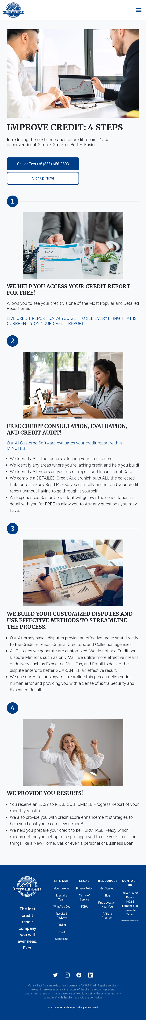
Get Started (107, 888)
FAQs (62, 931)
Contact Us (61, 938)
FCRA (84, 906)
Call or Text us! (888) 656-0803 (43, 164)
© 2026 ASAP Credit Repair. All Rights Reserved (73, 1007)
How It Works (61, 888)
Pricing (62, 924)
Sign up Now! (43, 178)
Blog (107, 895)
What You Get (61, 906)
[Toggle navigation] (138, 10)
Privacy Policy (84, 888)
